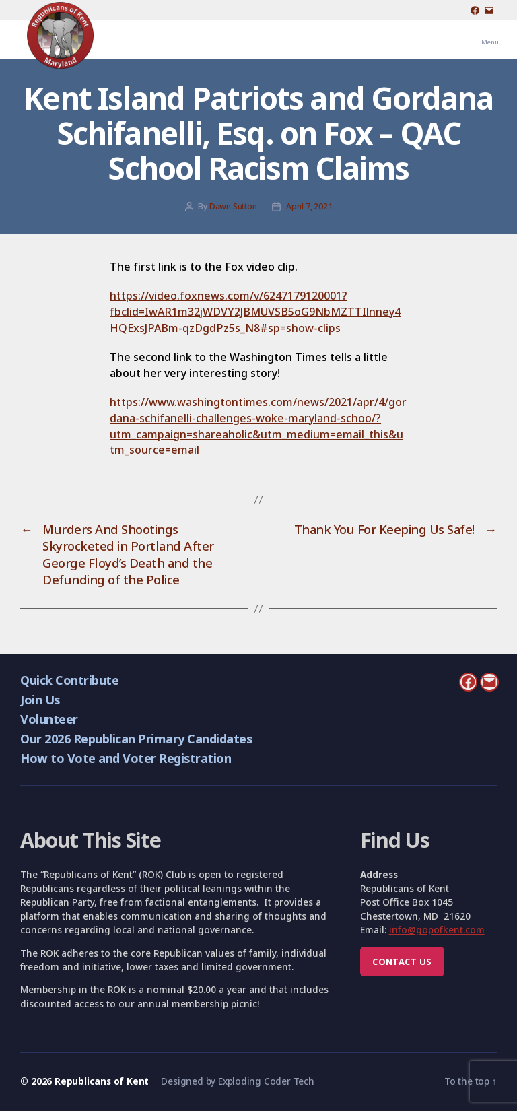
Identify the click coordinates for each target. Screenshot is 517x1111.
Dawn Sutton (233, 206)
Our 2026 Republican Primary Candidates (136, 738)
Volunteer (48, 718)
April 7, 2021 (309, 206)
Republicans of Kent (102, 1081)
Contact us (402, 961)
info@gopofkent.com (437, 929)
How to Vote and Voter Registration (125, 757)
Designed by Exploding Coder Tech (237, 1081)
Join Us (39, 699)
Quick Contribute (69, 679)
